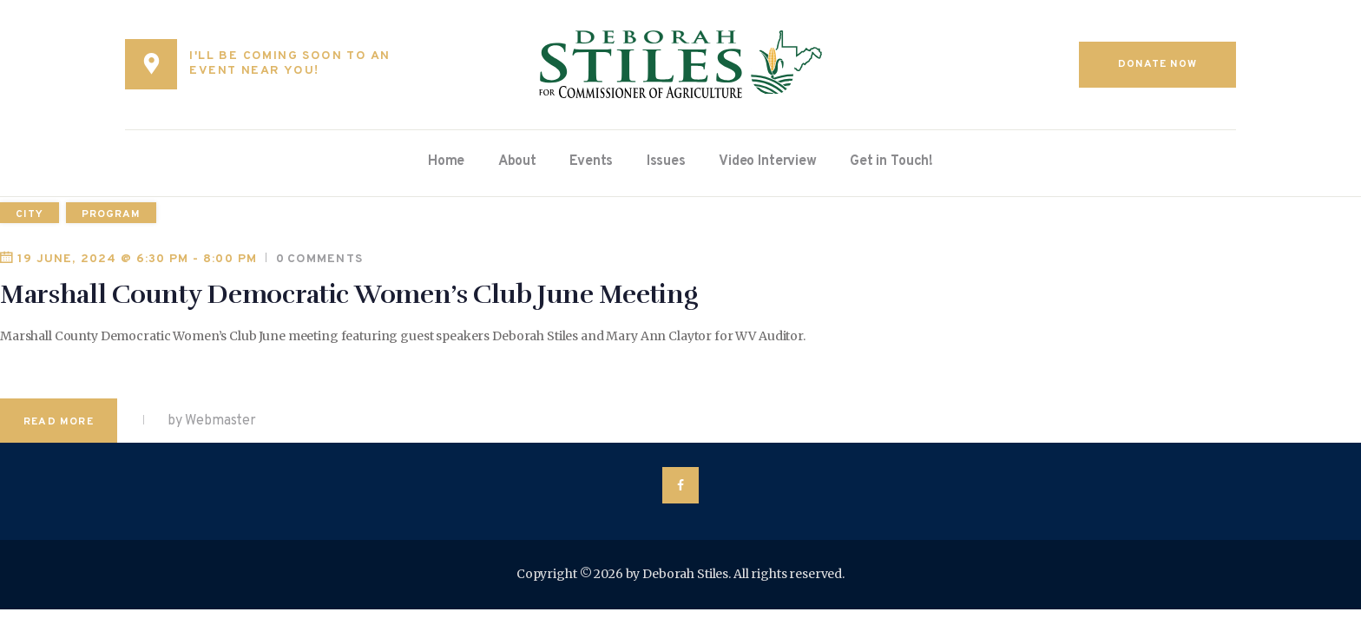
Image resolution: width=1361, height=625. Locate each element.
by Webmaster (210, 421)
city (29, 214)
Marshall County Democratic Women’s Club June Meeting (348, 295)
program (111, 214)
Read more (58, 422)
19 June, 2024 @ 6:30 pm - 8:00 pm (137, 259)
